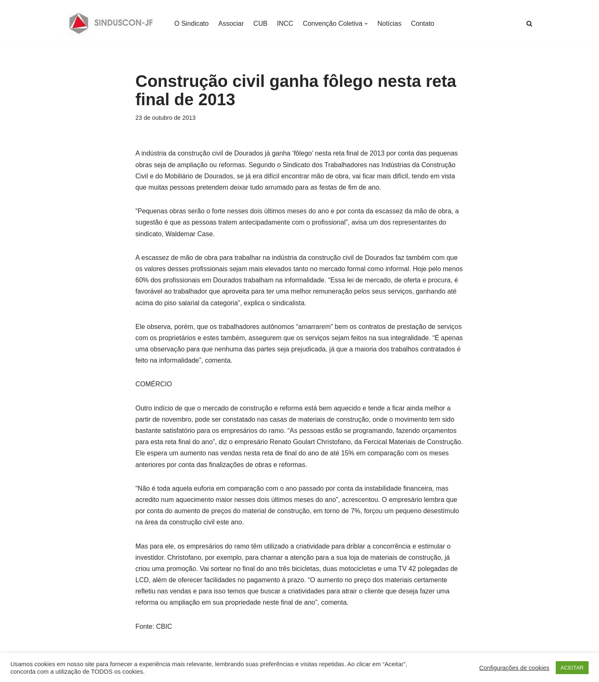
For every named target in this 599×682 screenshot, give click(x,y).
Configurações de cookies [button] (514, 668)
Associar (231, 23)
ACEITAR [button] (572, 668)
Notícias (389, 23)
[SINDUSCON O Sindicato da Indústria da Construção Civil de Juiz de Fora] (111, 23)
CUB (260, 23)
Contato (422, 23)
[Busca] (529, 23)
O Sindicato (191, 23)
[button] (366, 23)
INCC (285, 23)
